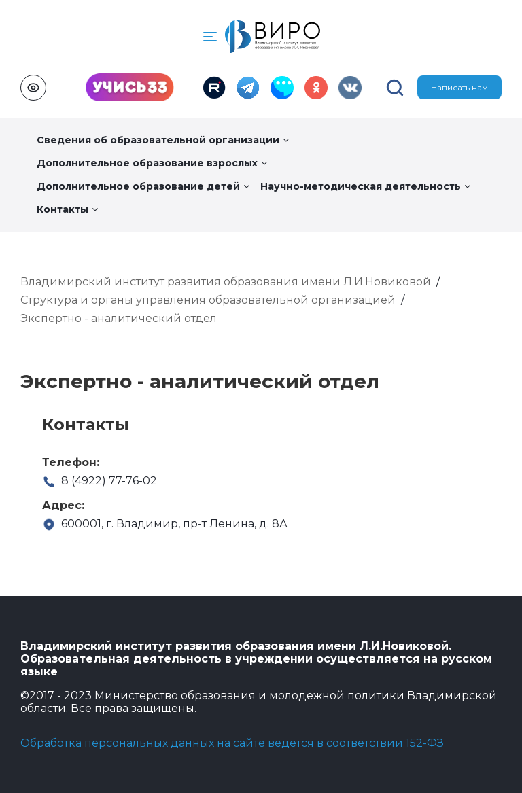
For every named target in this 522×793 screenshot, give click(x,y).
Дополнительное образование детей (143, 186)
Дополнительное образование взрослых (152, 163)
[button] (210, 37)
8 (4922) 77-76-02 (99, 481)
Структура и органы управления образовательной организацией (208, 300)
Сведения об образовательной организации (163, 140)
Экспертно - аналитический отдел (118, 318)
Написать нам (459, 87)
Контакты (67, 209)
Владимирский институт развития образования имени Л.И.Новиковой (225, 281)
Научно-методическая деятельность (365, 186)
